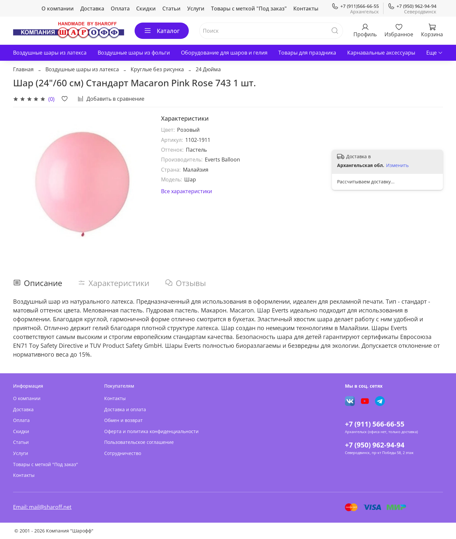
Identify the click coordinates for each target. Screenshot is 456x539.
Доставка (92, 8)
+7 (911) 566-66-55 (374, 424)
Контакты (305, 8)
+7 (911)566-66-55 (355, 6)
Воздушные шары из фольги (134, 52)
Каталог (162, 31)
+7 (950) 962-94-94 (412, 6)
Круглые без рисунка (157, 69)
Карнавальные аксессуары (381, 52)
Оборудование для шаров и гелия (224, 52)
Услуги (195, 8)
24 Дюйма (208, 69)
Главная (23, 69)
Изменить (397, 165)
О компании (57, 8)
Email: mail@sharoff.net (42, 507)
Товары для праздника (307, 52)
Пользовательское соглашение (139, 442)
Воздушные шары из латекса (50, 52)
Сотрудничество (122, 453)
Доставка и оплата (125, 409)
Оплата (120, 8)
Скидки (146, 8)
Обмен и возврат (123, 420)
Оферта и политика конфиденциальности (151, 431)
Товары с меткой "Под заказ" (249, 8)
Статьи (171, 8)
